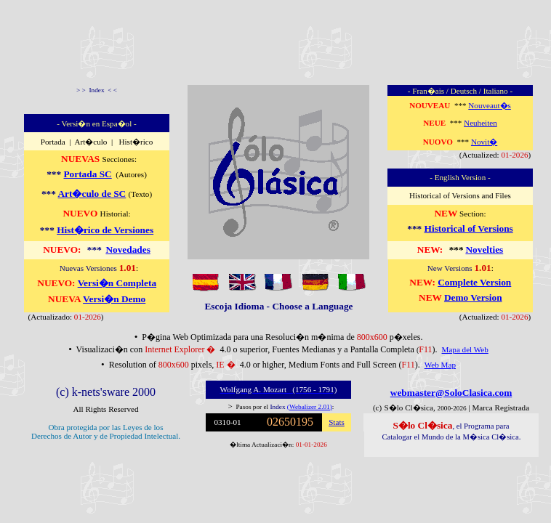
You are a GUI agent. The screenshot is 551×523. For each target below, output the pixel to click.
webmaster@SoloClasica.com (451, 392)
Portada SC (87, 174)
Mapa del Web (465, 349)
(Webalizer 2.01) (309, 406)
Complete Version (474, 282)
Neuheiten (480, 122)
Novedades (127, 249)
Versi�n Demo (114, 298)
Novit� (484, 141)
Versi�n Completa (117, 282)
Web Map (440, 364)
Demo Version (473, 297)
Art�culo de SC (91, 193)
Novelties (484, 249)
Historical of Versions (469, 228)
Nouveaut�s (489, 105)
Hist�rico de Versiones (105, 229)
